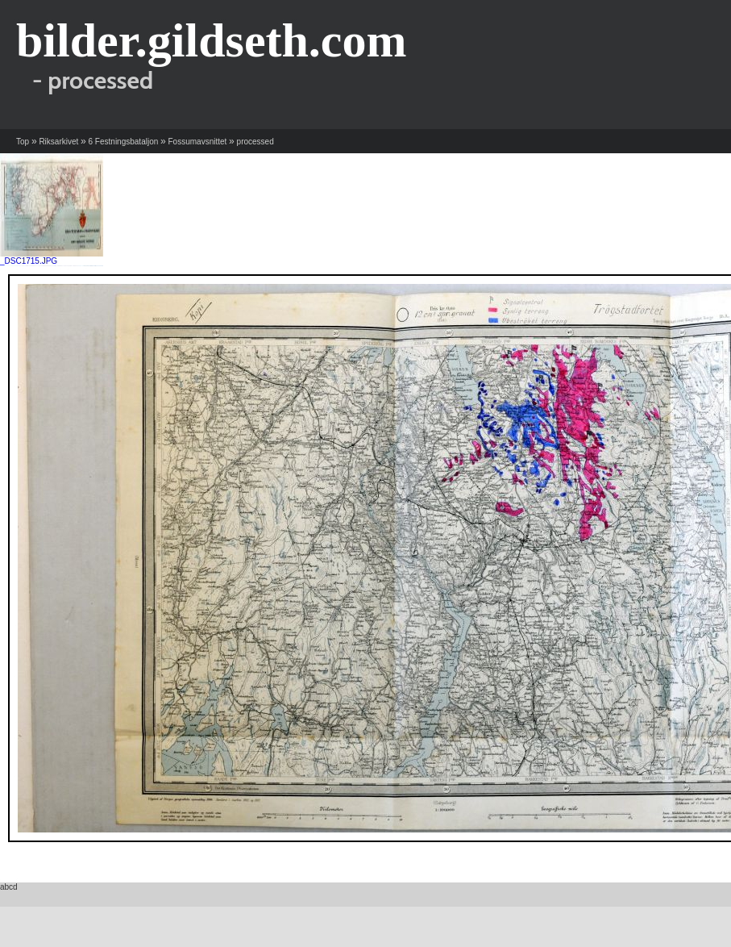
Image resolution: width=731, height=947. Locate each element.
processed (255, 141)
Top (22, 141)
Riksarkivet (58, 141)
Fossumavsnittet (197, 141)
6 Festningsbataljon (124, 141)
